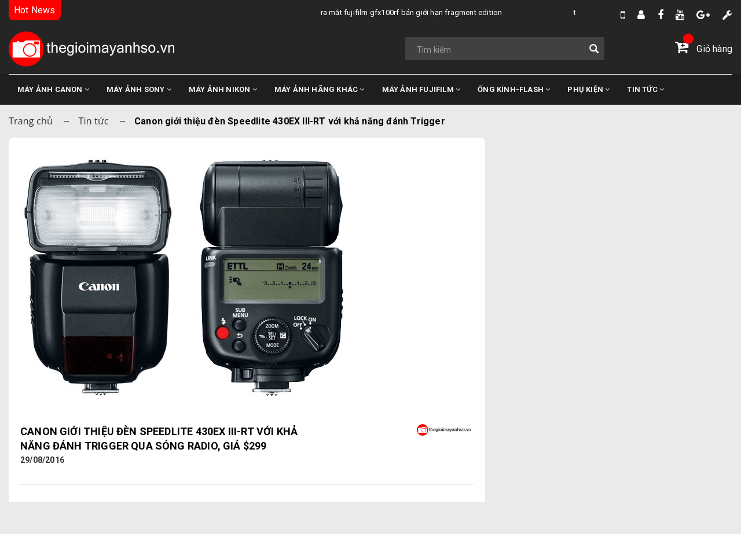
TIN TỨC (645, 89)
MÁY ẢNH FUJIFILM (421, 89)
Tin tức (93, 121)
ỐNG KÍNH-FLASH (514, 89)
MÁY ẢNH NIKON (223, 89)
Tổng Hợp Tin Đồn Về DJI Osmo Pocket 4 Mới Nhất (310, 12)
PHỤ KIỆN (588, 89)
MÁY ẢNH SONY (139, 89)
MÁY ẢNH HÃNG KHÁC (319, 89)
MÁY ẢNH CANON (53, 89)
